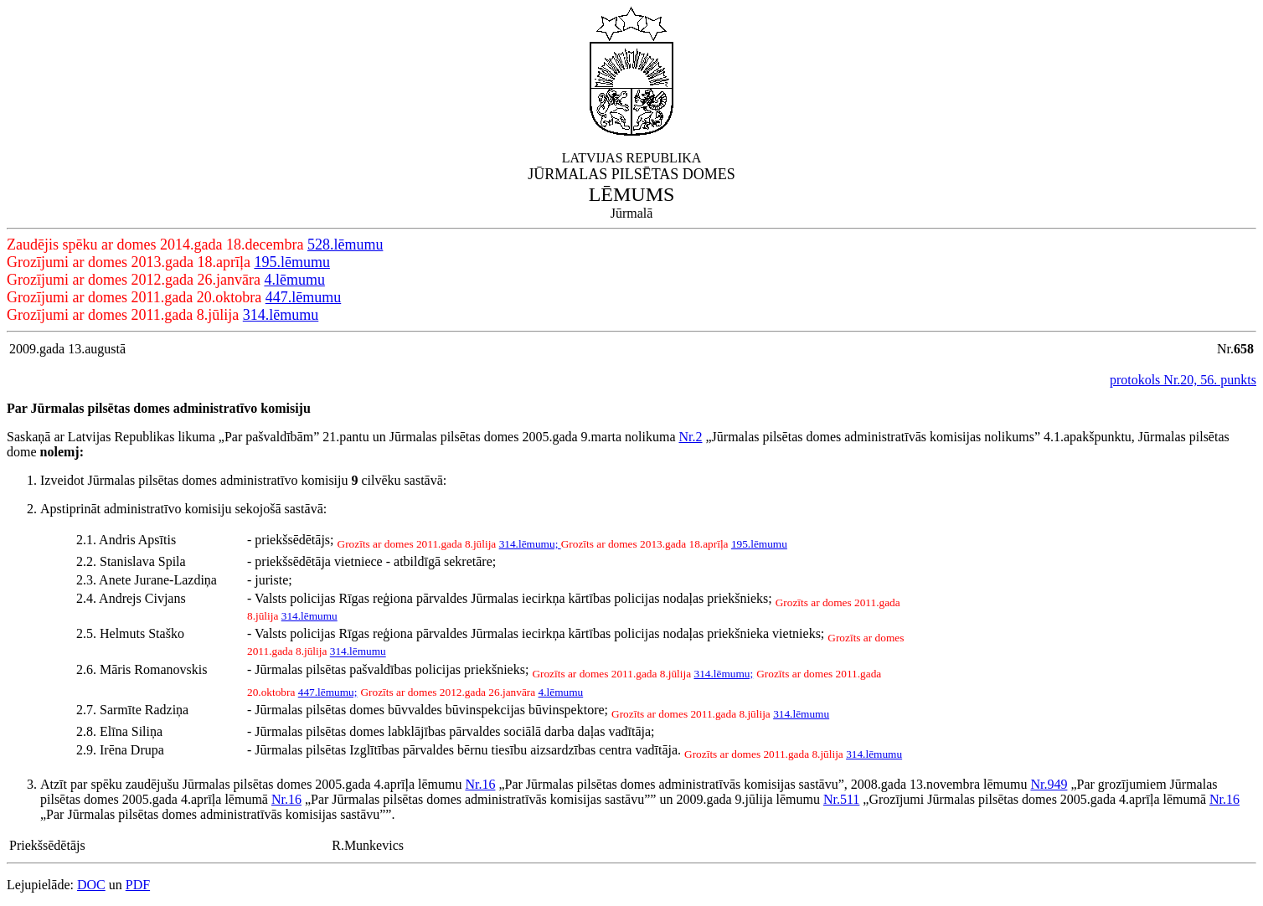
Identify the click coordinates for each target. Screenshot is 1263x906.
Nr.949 (1048, 784)
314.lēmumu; (530, 544)
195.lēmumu (292, 262)
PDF (138, 885)
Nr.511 (841, 799)
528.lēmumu (345, 244)
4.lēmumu (294, 279)
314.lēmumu (281, 314)
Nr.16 (480, 784)
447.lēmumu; (328, 692)
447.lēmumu (303, 297)
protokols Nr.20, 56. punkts (1183, 380)
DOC (91, 885)
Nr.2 (690, 437)
